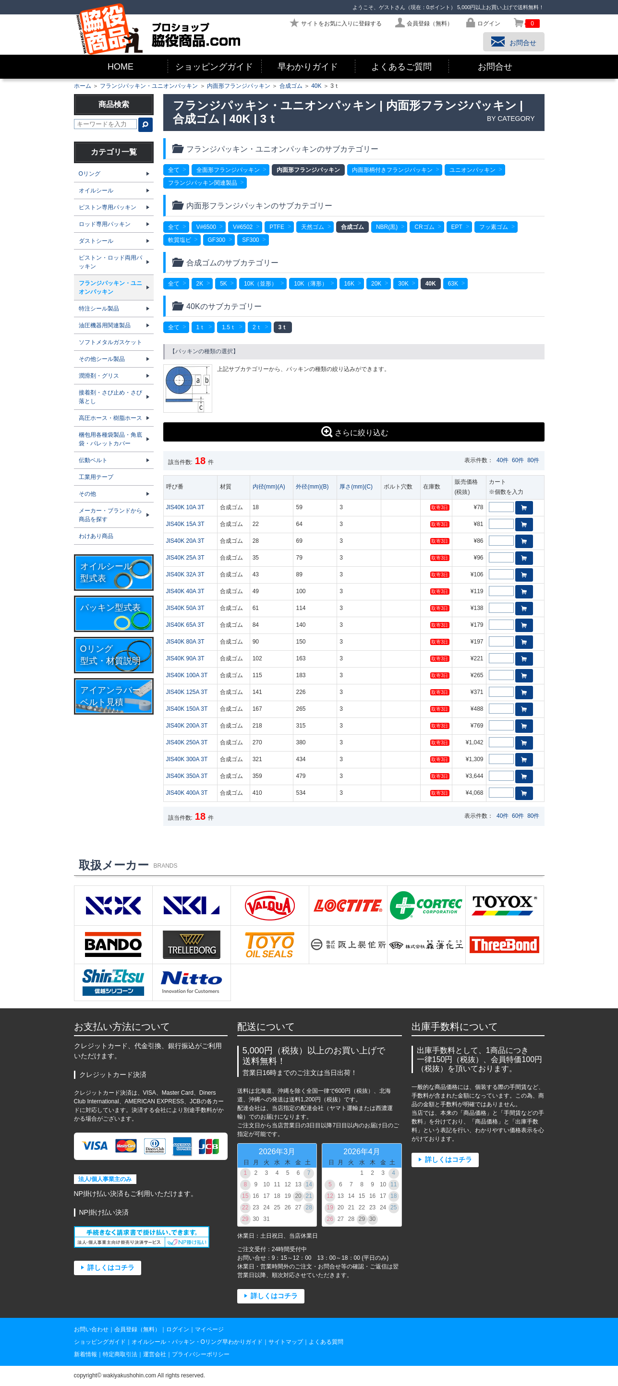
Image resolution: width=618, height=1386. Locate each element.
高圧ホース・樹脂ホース (110, 418)
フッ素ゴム (493, 227)
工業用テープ (96, 477)
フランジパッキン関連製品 (202, 182)
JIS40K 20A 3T (185, 541)
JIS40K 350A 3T (187, 776)
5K (223, 283)
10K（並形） (260, 283)
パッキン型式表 (110, 607)
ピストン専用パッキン (107, 207)
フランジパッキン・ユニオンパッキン (149, 86)
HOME (120, 67)
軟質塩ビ (179, 240)
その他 (87, 493)
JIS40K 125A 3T (187, 692)
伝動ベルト (93, 460)
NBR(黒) (387, 227)
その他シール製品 (102, 359)
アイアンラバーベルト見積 (110, 696)
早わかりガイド (308, 67)
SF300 (250, 240)
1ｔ (201, 327)
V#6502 (243, 227)
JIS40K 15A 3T (185, 524)
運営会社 (154, 1354)
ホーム (82, 86)
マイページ (209, 1329)
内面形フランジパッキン (238, 86)
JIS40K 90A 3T (185, 658)
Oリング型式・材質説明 (110, 655)
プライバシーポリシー (201, 1354)
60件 (518, 460)
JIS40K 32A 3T (185, 574)
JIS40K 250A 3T (187, 742)
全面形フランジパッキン (228, 170)
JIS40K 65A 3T (185, 624)
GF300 (217, 240)
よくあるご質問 (401, 67)
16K (349, 283)
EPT (456, 227)
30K (403, 283)
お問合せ (495, 67)
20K (376, 283)
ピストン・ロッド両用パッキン (110, 262)
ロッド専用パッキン (105, 224)
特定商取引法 (120, 1354)
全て (174, 170)
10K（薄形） (310, 283)
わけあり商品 (96, 536)
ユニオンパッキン (472, 170)
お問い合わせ (91, 1329)
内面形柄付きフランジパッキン (392, 170)
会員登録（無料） (137, 1329)
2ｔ (257, 327)
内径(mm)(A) (269, 486)
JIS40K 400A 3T (187, 792)
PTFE (276, 227)
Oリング (89, 173)
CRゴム (424, 227)
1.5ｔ (229, 327)
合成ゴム (291, 86)
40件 (503, 460)
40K (316, 86)
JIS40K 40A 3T (185, 591)
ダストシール (96, 241)
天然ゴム (312, 227)
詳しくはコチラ (110, 1267)
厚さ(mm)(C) (356, 486)
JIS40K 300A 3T (187, 759)
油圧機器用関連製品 (105, 325)
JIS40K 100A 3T (187, 675)
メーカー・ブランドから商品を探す (110, 515)
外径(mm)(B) (312, 486)
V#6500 (206, 227)
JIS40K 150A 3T (187, 708)
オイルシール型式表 (106, 572)
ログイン (177, 1329)
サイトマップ (285, 1341)
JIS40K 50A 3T (185, 608)
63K (453, 283)
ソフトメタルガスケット (110, 342)
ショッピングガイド (214, 67)
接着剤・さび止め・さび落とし (110, 397)
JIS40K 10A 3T (185, 507)
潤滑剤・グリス (99, 375)
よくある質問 (326, 1341)
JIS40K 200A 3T (187, 725)
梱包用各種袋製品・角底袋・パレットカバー (110, 439)
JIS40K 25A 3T (185, 557)
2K (200, 283)
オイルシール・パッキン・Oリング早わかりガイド (197, 1341)
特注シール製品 (99, 308)
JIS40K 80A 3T (185, 641)
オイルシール (96, 190)
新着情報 (85, 1354)
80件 (533, 460)
